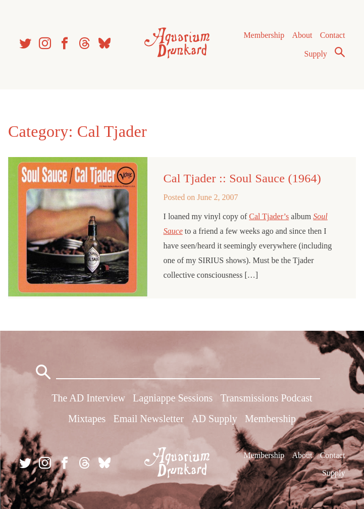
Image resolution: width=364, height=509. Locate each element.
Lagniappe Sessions (173, 397)
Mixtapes (87, 418)
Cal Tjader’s (269, 216)
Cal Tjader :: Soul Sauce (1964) (242, 178)
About (302, 35)
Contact (332, 35)
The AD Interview (88, 397)
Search (340, 52)
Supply (315, 53)
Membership (263, 35)
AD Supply (214, 418)
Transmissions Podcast (267, 397)
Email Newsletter (149, 418)
